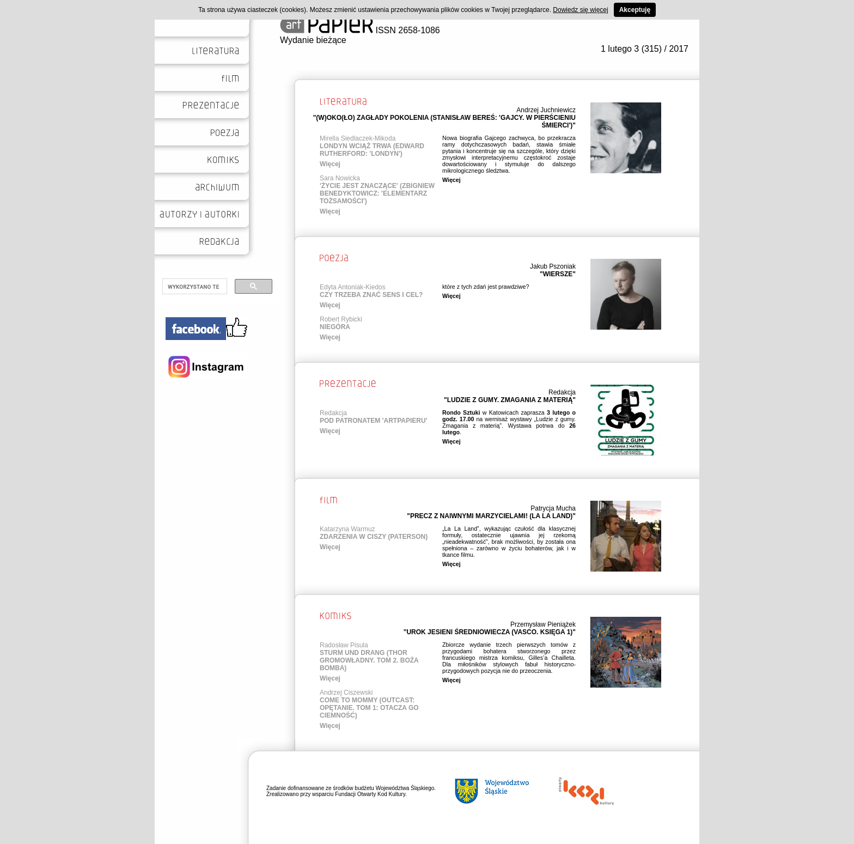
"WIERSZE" (558, 274)
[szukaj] (193, 287)
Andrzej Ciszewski (346, 692)
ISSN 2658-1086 (360, 30)
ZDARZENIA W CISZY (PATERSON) (374, 537)
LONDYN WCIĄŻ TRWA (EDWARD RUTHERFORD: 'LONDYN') (372, 149)
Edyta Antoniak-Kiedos (353, 287)
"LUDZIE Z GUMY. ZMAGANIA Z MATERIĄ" (510, 400)
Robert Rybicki (341, 319)
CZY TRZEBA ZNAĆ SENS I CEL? (371, 295)
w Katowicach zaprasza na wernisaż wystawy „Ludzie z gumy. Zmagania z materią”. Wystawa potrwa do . (509, 422)
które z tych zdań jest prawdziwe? (485, 286)
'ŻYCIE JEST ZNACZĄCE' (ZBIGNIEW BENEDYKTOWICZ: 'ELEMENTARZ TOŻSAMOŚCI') (377, 193)
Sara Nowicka (340, 178)
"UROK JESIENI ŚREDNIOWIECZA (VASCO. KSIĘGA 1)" (490, 632)
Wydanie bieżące (313, 40)
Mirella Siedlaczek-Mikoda (357, 138)
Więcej (330, 164)
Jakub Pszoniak (553, 266)
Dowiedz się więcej (580, 10)
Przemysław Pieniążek (543, 624)
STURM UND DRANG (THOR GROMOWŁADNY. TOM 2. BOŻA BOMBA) (369, 660)
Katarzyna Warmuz (347, 529)
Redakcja (562, 392)
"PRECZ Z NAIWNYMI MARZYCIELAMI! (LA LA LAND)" (491, 516)
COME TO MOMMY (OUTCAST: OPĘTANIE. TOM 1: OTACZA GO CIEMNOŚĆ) (369, 707)
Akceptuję (634, 10)
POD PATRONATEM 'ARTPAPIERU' (373, 420)
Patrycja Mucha (553, 508)
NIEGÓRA (335, 327)
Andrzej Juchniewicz (546, 110)
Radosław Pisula (344, 645)
